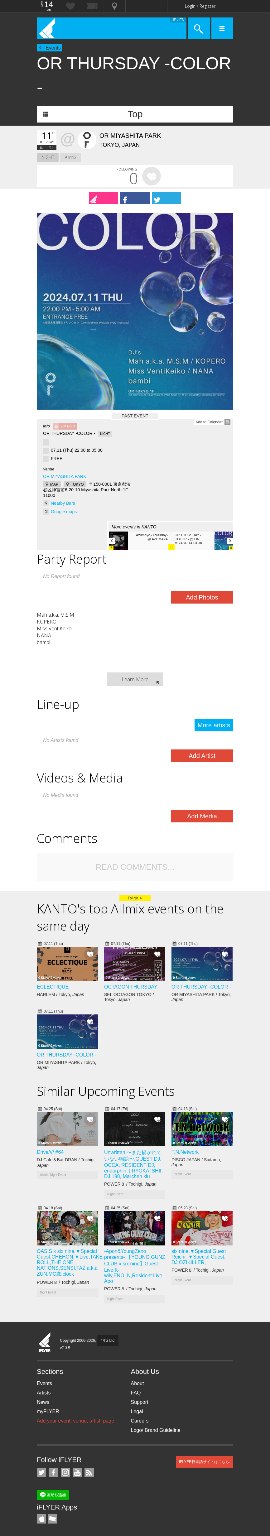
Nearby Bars (63, 503)
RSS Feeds (89, 1472)
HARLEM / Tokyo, (60, 994)
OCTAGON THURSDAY (130, 986)
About (137, 1383)
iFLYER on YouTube (77, 1472)
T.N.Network (185, 1152)
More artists (214, 725)
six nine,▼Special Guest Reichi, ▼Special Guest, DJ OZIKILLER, (198, 1257)
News (43, 1402)
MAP (54, 484)
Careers (140, 1420)
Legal (137, 1411)
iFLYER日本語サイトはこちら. (204, 1462)
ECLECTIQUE (53, 986)
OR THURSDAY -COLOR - (201, 986)
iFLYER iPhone (41, 1519)
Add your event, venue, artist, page (75, 1420)
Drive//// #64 (50, 1152)
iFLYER (45, 1343)
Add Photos (202, 597)
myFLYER (48, 1411)
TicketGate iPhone (52, 1519)
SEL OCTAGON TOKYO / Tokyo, (129, 997)
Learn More (135, 679)
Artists (44, 1392)
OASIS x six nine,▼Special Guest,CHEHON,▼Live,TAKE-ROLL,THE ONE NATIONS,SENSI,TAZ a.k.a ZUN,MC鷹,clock (70, 1263)
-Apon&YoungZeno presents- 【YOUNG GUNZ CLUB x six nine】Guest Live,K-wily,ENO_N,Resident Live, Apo (134, 1266)
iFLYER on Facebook (53, 1472)
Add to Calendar (209, 422)
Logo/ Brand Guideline (156, 1430)
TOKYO (77, 484)
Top (135, 114)
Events (53, 48)
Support (139, 1402)
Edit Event (68, 426)
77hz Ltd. (107, 1340)
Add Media (202, 816)
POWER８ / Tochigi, (130, 1184)
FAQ (136, 1392)
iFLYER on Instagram (65, 1472)
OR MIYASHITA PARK (64, 476)
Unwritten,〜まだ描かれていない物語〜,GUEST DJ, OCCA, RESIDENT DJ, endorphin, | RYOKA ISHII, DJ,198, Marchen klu (133, 1164)
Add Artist (202, 755)
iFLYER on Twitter (41, 1472)
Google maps (64, 511)
